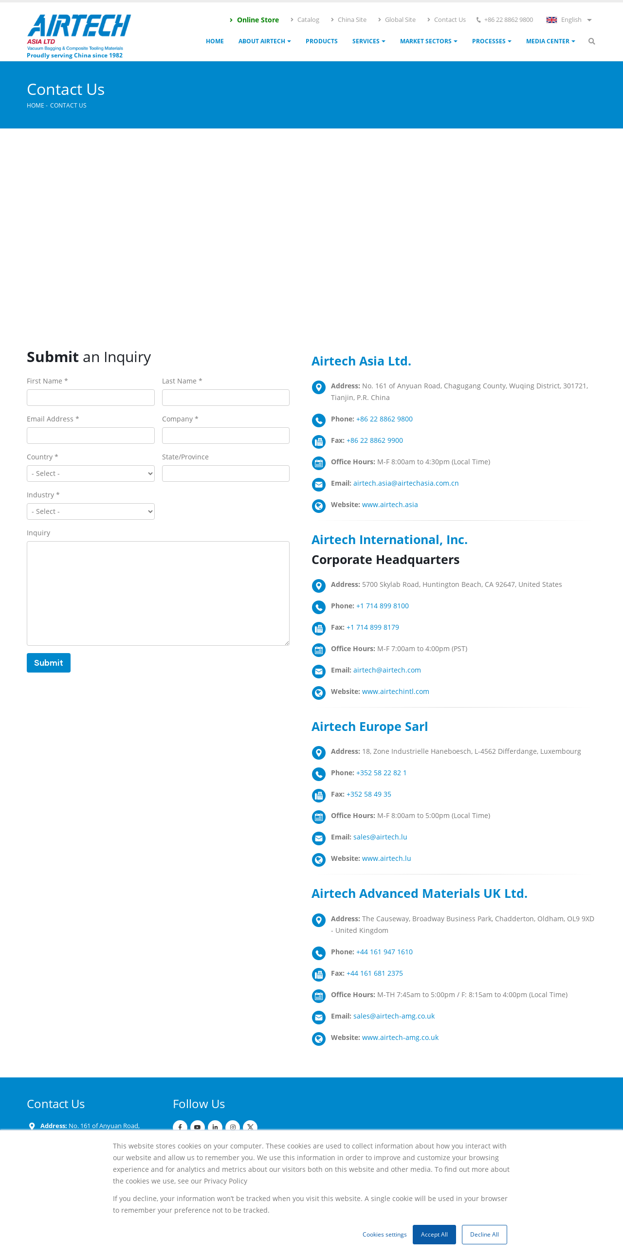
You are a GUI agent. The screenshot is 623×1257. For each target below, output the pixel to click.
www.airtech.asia (390, 504)
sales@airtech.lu (380, 836)
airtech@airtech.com (387, 669)
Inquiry (38, 532)
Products (322, 41)
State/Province (185, 456)
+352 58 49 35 (369, 794)
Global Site (396, 19)
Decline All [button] (484, 1234)
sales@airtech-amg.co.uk (394, 1015)
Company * (180, 418)
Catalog (304, 19)
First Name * (47, 380)
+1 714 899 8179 (373, 627)
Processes (489, 41)
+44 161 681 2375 (375, 973)
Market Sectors (426, 41)
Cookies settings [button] (385, 1234)
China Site (348, 19)
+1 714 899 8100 (382, 605)
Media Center (547, 41)
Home (215, 41)
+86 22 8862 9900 (375, 440)
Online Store (254, 19)
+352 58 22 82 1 (381, 772)
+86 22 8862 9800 (384, 418)
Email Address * (53, 418)
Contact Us (446, 19)
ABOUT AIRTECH (261, 41)
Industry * (43, 494)
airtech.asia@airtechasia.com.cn (406, 483)
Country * (42, 456)
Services (366, 41)
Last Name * (182, 380)
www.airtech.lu (386, 858)
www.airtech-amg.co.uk (400, 1037)
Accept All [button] (434, 1234)
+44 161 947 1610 (384, 951)
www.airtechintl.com (395, 691)
